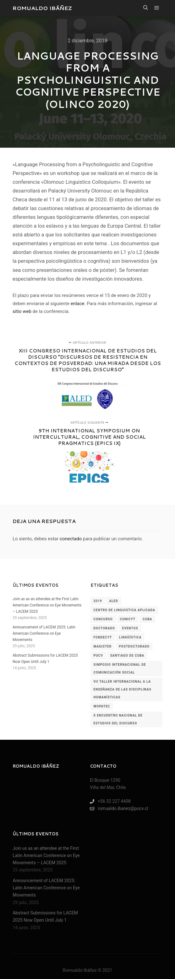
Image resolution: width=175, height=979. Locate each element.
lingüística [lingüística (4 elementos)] (130, 637)
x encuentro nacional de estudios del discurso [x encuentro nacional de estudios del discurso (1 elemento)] (118, 719)
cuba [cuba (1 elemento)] (147, 619)
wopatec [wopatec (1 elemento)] (102, 706)
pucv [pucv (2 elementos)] (98, 655)
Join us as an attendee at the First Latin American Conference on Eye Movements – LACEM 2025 (47, 605)
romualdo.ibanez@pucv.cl (119, 808)
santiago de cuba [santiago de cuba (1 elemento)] (127, 655)
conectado (71, 539)
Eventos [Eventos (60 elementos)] (130, 628)
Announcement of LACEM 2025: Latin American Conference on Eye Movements (44, 633)
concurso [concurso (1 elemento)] (103, 619)
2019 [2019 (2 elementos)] (98, 601)
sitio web (22, 311)
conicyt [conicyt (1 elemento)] (127, 619)
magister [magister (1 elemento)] (103, 646)
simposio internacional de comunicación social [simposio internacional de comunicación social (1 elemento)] (120, 668)
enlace (78, 303)
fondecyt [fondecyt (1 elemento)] (103, 637)
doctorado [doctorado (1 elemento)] (104, 628)
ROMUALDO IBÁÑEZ (42, 8)
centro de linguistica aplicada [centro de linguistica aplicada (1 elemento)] (124, 610)
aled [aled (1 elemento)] (113, 601)
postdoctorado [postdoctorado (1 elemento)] (134, 646)
